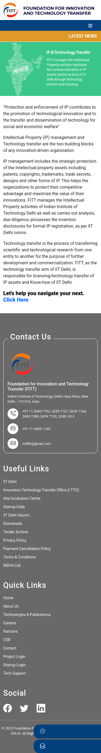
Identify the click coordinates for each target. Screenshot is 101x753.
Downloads (12, 523)
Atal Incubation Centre (21, 498)
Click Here (16, 299)
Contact (9, 648)
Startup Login (14, 665)
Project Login (14, 656)
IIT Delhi (10, 481)
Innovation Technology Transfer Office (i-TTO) (41, 490)
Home (8, 598)
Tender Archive (15, 532)
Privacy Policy (14, 540)
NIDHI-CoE (12, 565)
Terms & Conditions (19, 557)
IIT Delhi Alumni (16, 515)
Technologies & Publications (27, 614)
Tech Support (14, 673)
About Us (11, 606)
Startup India (14, 507)
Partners (10, 631)
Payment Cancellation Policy (27, 549)
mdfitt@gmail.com (36, 444)
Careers (9, 623)
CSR (6, 640)
